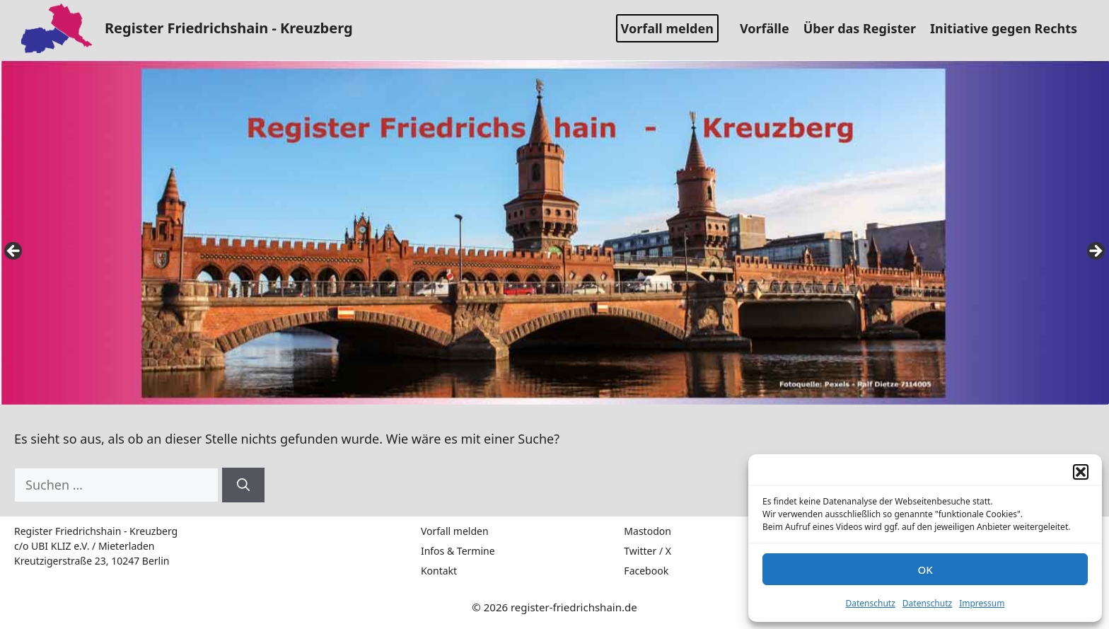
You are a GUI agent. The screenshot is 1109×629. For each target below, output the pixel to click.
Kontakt (439, 570)
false (14, 251)
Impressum (981, 603)
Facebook (646, 570)
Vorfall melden (667, 28)
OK (924, 569)
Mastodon (647, 531)
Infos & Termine (458, 551)
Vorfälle (770, 28)
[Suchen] (243, 485)
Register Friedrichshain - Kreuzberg (229, 27)
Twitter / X (647, 551)
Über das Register (865, 28)
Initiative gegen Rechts (1009, 28)
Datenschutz (870, 603)
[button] (1081, 472)
